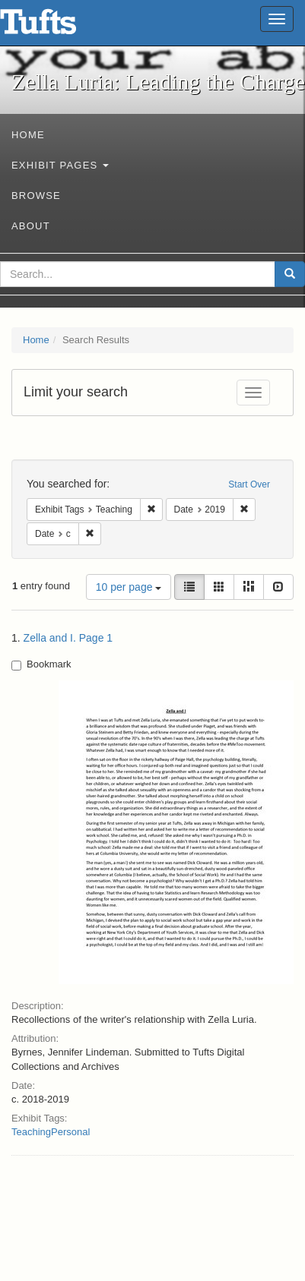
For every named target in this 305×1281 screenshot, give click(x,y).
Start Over (249, 484)
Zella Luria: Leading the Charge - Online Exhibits (57, 27)
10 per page (129, 587)
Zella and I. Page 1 (68, 638)
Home (28, 134)
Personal (70, 1131)
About (30, 226)
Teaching (31, 1131)
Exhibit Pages (60, 165)
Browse (36, 195)
